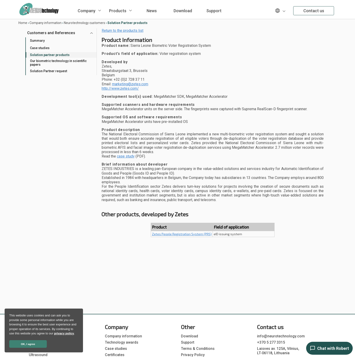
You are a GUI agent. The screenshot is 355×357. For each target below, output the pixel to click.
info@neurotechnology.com (281, 336)
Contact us (313, 10)
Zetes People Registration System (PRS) (182, 234)
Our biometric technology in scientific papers (58, 62)
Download (183, 10)
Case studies (40, 48)
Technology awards (121, 342)
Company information (46, 23)
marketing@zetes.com (130, 84)
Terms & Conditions (198, 348)
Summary (37, 40)
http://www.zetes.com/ (120, 88)
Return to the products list (122, 30)
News (152, 10)
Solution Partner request (48, 71)
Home (22, 23)
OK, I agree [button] (28, 343)
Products (117, 10)
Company (86, 10)
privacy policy (64, 333)
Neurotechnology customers (84, 23)
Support (214, 10)
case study (126, 156)
